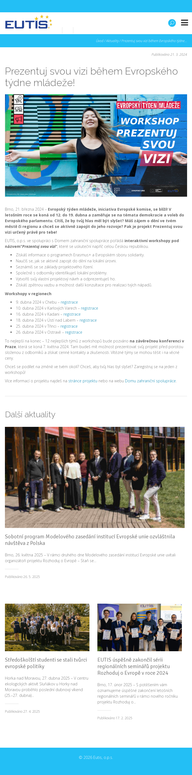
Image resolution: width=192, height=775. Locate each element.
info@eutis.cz (100, 30)
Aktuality (112, 41)
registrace (69, 302)
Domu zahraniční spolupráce (150, 380)
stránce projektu (82, 380)
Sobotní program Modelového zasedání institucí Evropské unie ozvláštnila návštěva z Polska (90, 540)
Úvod (99, 41)
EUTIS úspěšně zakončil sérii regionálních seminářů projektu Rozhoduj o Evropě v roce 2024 (133, 666)
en (123, 30)
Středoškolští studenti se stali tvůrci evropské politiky (46, 663)
